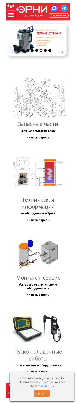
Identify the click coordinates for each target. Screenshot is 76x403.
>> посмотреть (38, 137)
